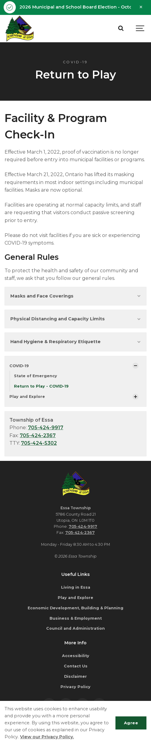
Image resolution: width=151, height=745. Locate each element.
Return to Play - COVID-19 (41, 386)
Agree (131, 722)
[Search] (120, 28)
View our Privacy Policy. (47, 737)
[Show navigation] (140, 28)
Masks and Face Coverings (75, 296)
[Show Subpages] (135, 366)
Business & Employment (76, 618)
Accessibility (75, 655)
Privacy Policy (75, 686)
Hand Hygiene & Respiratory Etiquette (75, 341)
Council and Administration (75, 628)
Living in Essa (75, 587)
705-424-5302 (39, 443)
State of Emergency (35, 376)
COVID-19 (19, 366)
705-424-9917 (45, 427)
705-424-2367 (38, 435)
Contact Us (76, 666)
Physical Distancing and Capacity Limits (75, 319)
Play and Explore (27, 396)
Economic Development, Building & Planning (75, 608)
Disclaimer (75, 676)
